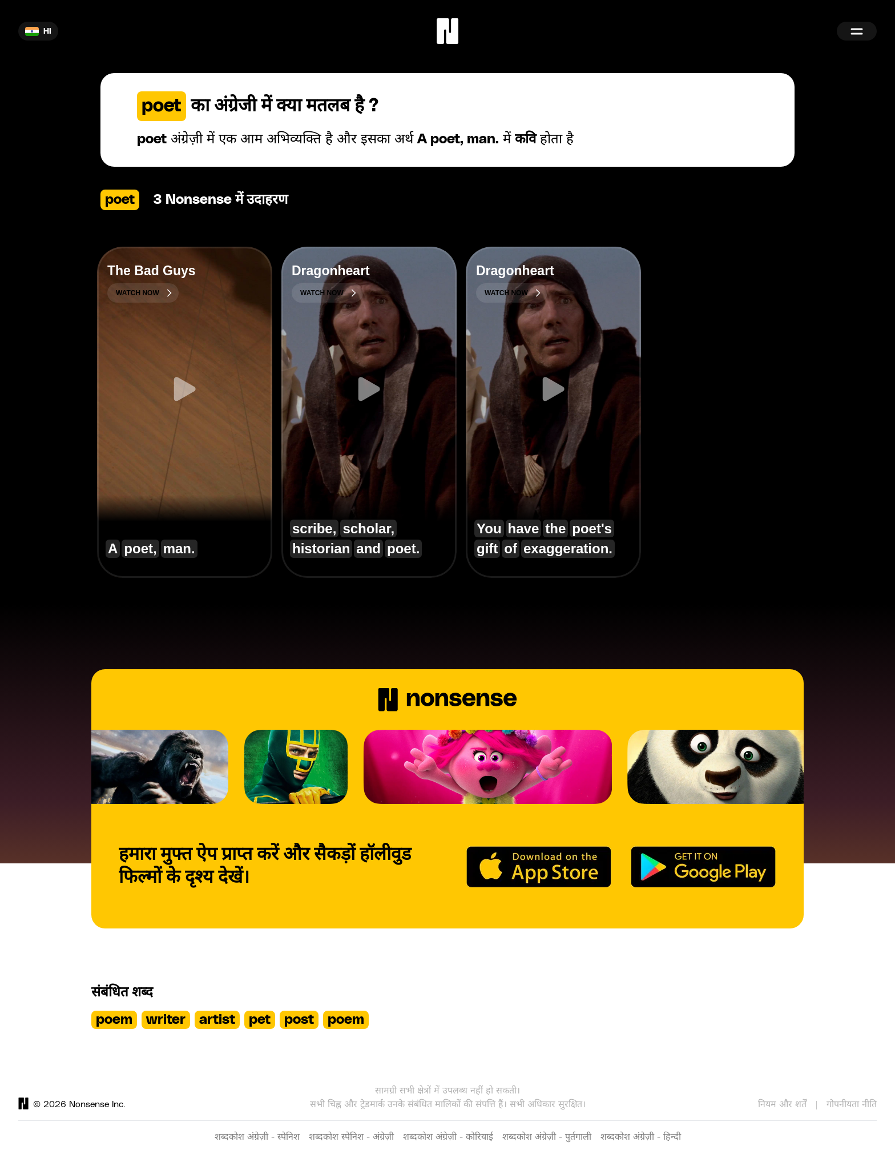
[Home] (447, 31)
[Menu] (857, 31)
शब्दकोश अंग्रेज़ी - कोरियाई (448, 1136)
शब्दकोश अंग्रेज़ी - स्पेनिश (257, 1136)
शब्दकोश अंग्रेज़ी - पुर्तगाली (546, 1136)
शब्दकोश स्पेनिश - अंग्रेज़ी (351, 1136)
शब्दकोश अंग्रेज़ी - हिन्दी (640, 1136)
